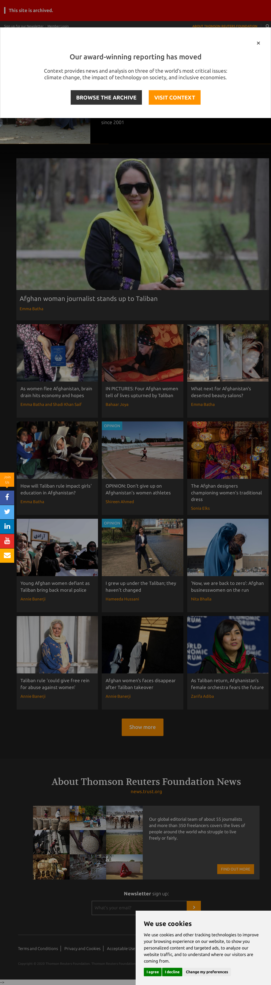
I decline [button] (172, 972)
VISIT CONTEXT (174, 97)
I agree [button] (153, 972)
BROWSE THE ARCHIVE (106, 97)
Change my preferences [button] (207, 972)
